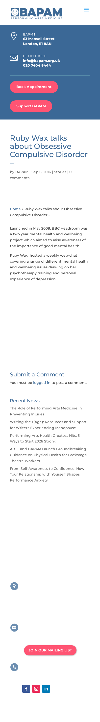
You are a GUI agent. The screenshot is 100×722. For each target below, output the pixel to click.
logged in (41, 382)
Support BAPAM (31, 106)
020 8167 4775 (37, 674)
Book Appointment (33, 86)
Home (15, 209)
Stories (60, 172)
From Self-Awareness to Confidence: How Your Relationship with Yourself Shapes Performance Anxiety (47, 474)
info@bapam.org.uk (41, 60)
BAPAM (21, 172)
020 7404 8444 (37, 65)
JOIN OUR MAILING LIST (50, 650)
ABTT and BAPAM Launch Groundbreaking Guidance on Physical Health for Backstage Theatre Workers (48, 455)
